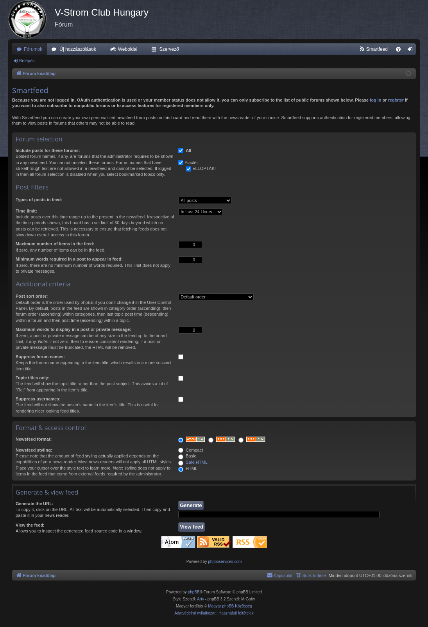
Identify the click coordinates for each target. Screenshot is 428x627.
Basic (187, 456)
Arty (200, 599)
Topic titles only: (33, 377)
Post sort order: (32, 296)
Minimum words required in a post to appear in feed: (69, 259)
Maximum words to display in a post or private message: (73, 329)
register (396, 100)
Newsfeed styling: (34, 450)
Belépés (27, 60)
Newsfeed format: (34, 439)
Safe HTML (197, 462)
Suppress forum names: (40, 356)
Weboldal (128, 49)
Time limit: (26, 211)
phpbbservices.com (225, 561)
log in (375, 100)
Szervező (169, 49)
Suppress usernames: (38, 399)
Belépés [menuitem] (412, 50)
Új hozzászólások (77, 49)
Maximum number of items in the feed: (55, 243)
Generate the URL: (35, 503)
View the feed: (30, 525)
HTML (187, 468)
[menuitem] (373, 49)
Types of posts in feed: (39, 199)
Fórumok (33, 49)
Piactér (191, 162)
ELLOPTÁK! (204, 168)
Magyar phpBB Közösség (230, 606)
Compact (190, 450)
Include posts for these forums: (48, 150)
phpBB (194, 592)
